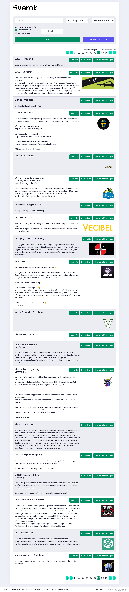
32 (79, 52)
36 (94, 52)
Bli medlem (86, 59)
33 (83, 52)
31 (75, 52)
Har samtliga (22, 33)
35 (90, 52)
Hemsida (74, 72)
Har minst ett (22, 29)
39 (106, 52)
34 (87, 52)
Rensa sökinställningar (98, 39)
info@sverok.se (64, 589)
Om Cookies (100, 589)
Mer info (74, 59)
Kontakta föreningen (103, 59)
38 (102, 52)
